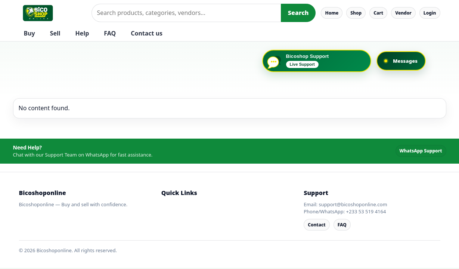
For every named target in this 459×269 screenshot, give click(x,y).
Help (82, 33)
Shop (356, 13)
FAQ (110, 33)
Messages (405, 61)
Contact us (146, 33)
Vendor (403, 13)
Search (298, 13)
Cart (378, 13)
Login (430, 13)
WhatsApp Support (421, 151)
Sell (55, 33)
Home (331, 13)
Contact (317, 225)
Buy (29, 33)
